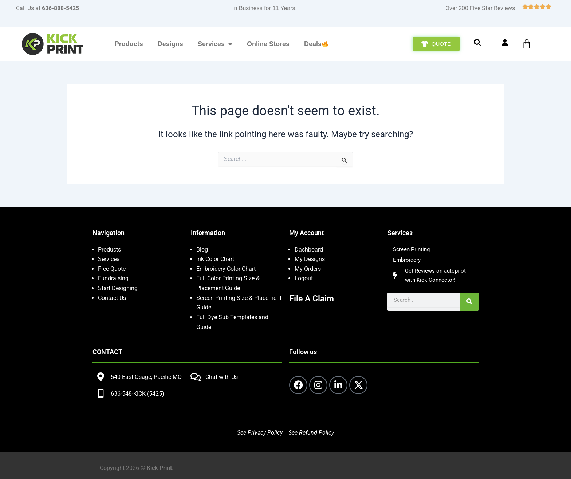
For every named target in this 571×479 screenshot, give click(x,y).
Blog (202, 249)
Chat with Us (221, 376)
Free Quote (112, 268)
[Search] (469, 304)
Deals (316, 44)
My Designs (310, 259)
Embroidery (407, 260)
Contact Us (112, 297)
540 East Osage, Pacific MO (146, 376)
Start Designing (118, 287)
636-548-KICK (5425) (137, 392)
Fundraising (113, 278)
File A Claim (312, 298)
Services (215, 44)
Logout (304, 278)
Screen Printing (412, 249)
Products (129, 44)
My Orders (308, 268)
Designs (170, 44)
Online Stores (268, 44)
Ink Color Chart (215, 259)
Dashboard (309, 249)
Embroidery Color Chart (226, 268)
